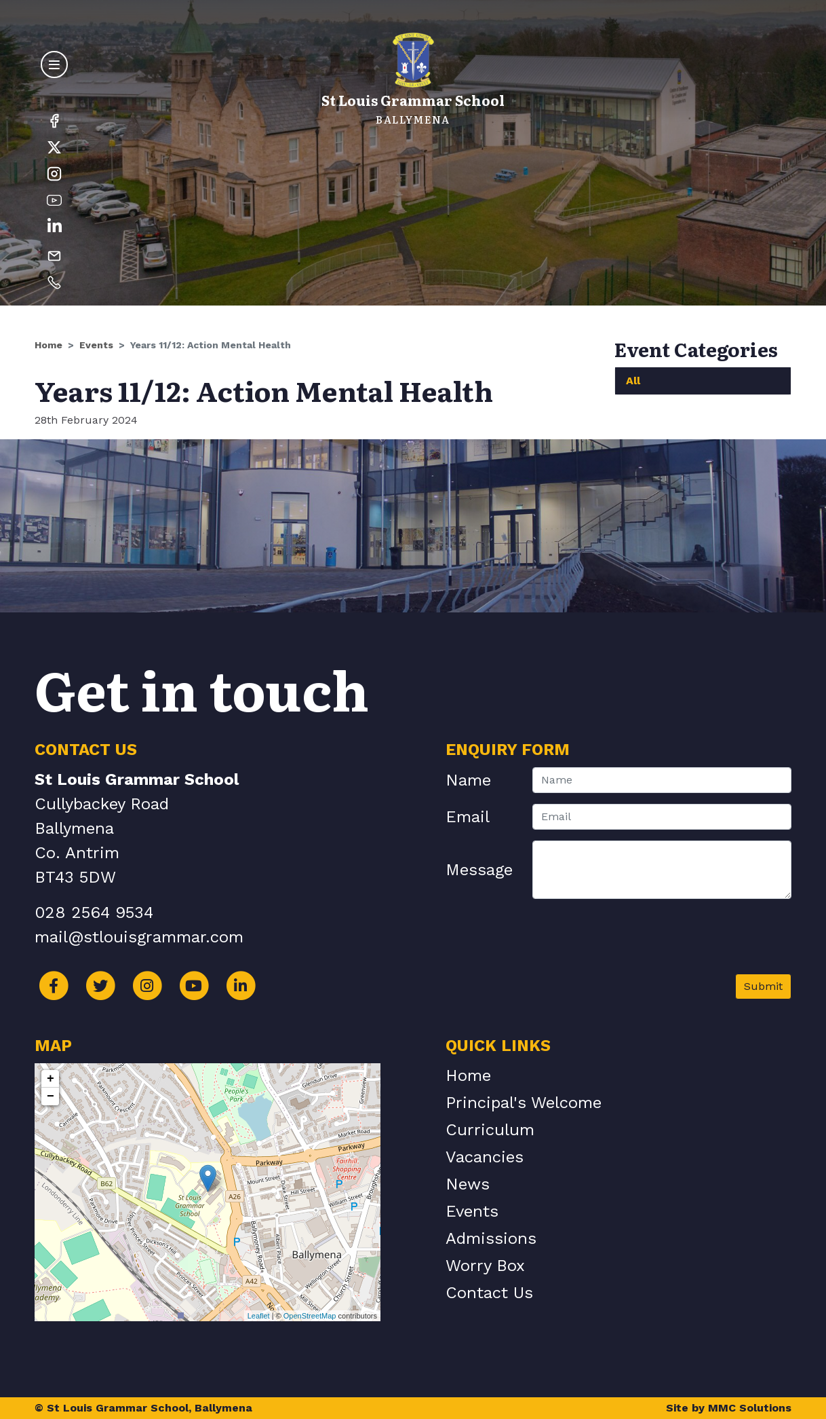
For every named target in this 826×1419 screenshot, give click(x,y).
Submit (763, 986)
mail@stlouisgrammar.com (139, 936)
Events (96, 344)
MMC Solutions (749, 1407)
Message (479, 869)
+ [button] (50, 1079)
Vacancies (485, 1156)
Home (48, 344)
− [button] (50, 1096)
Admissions (491, 1238)
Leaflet (259, 1316)
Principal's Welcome (524, 1102)
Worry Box (485, 1265)
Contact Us (489, 1292)
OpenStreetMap (309, 1316)
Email (468, 816)
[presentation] (688, 941)
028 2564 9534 (94, 912)
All (633, 380)
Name (468, 780)
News (468, 1184)
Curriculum (490, 1129)
